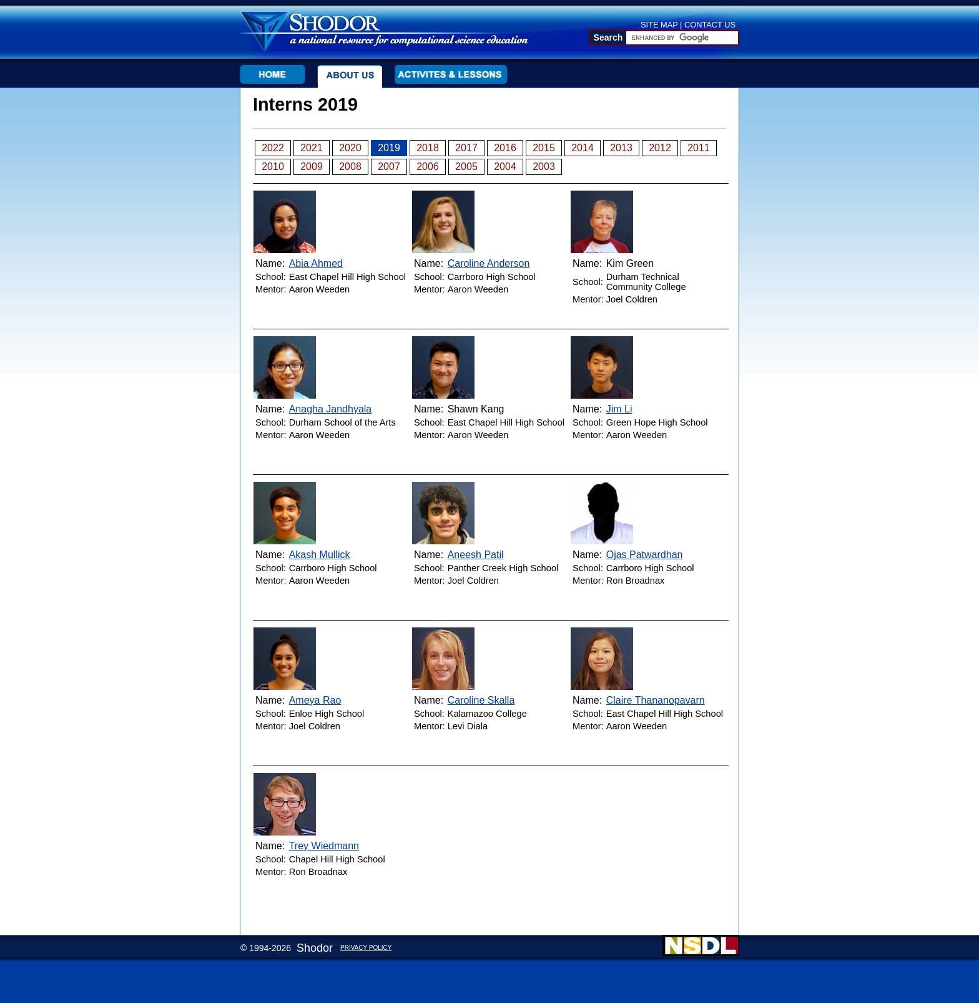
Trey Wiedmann (324, 846)
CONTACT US (709, 24)
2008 (350, 166)
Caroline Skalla (481, 700)
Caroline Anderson (489, 263)
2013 (621, 147)
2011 (698, 147)
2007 (389, 166)
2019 (389, 147)
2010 (273, 166)
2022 (273, 147)
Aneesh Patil (476, 554)
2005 (466, 166)
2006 (427, 166)
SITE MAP (659, 24)
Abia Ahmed (316, 263)
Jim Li (619, 409)
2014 (582, 147)
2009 (311, 166)
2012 (660, 147)
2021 (311, 147)
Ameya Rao (315, 700)
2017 (466, 147)
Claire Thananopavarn (655, 700)
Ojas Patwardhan (644, 554)
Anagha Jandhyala (330, 409)
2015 (544, 147)
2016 (505, 147)
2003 (544, 166)
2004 (505, 166)
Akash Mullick (319, 554)
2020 (350, 147)
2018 (427, 147)
